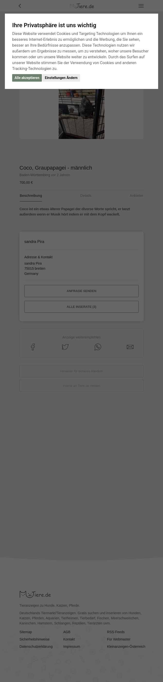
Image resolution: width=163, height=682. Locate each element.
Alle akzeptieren (27, 78)
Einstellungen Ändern (61, 78)
